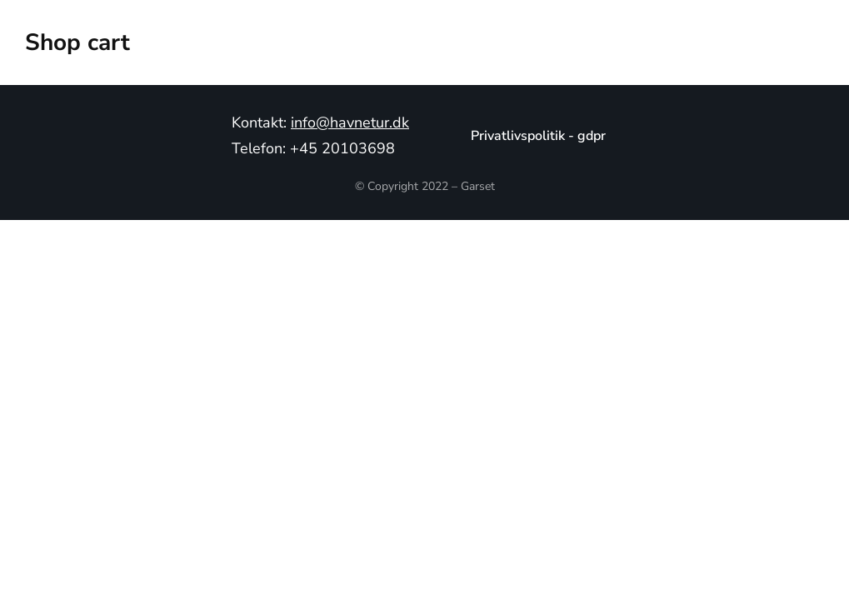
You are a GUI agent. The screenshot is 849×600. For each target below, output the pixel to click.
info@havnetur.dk (350, 122)
